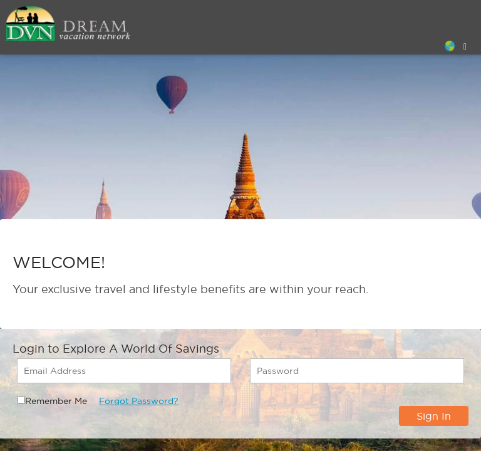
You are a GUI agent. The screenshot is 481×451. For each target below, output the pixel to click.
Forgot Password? (138, 401)
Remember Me (56, 401)
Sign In (433, 416)
